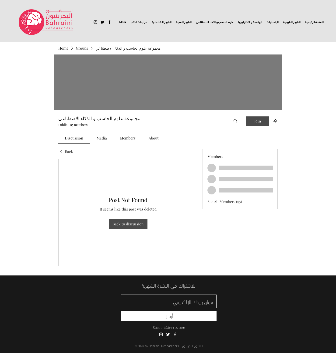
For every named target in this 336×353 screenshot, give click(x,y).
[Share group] (275, 121)
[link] (74, 138)
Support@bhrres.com (169, 327)
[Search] (235, 121)
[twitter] (102, 22)
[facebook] (109, 22)
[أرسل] (169, 316)
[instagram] (95, 22)
